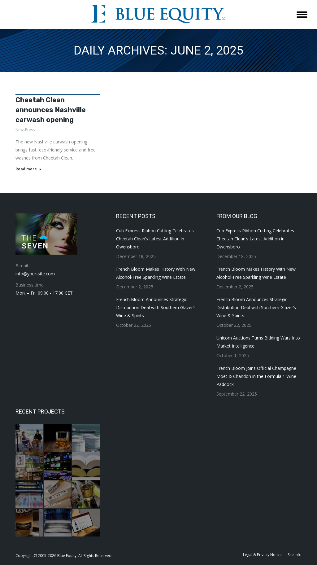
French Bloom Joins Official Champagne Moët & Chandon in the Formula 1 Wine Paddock (256, 376)
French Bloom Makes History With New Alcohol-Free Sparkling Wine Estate (155, 273)
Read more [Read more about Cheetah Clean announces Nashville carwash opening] (28, 169)
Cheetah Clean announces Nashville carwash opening (50, 110)
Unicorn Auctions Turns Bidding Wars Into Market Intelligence (258, 342)
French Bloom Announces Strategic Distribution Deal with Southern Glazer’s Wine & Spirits (156, 307)
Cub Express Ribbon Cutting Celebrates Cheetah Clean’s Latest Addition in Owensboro (155, 239)
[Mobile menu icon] (302, 14)
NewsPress (25, 129)
